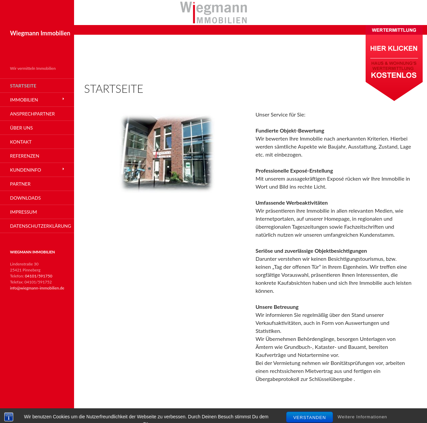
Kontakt (21, 142)
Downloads (25, 198)
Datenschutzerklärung (40, 226)
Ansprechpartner (32, 114)
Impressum (23, 212)
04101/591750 (38, 275)
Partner (20, 184)
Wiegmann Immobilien (40, 33)
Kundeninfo (25, 170)
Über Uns (21, 128)
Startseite (23, 85)
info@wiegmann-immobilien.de (37, 287)
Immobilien (24, 99)
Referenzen (24, 156)
